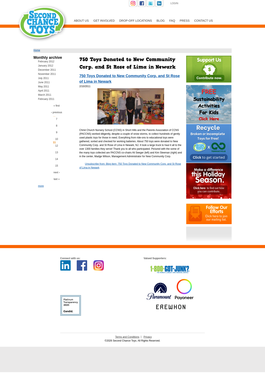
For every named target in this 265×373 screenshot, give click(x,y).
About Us (81, 20)
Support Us (204, 3)
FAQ (172, 20)
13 (56, 152)
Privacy (148, 337)
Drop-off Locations (135, 20)
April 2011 (43, 90)
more (41, 186)
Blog (161, 20)
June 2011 (44, 82)
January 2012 (45, 65)
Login (174, 3)
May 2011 (43, 86)
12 (56, 145)
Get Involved (104, 20)
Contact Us (203, 20)
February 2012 (46, 61)
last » (57, 179)
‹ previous (56, 112)
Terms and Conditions (127, 337)
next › (56, 172)
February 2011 (46, 99)
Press (185, 20)
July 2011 (43, 78)
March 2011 (44, 94)
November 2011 (47, 74)
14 (56, 159)
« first (57, 105)
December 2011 (47, 69)
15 (56, 165)
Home (37, 50)
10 (56, 139)
